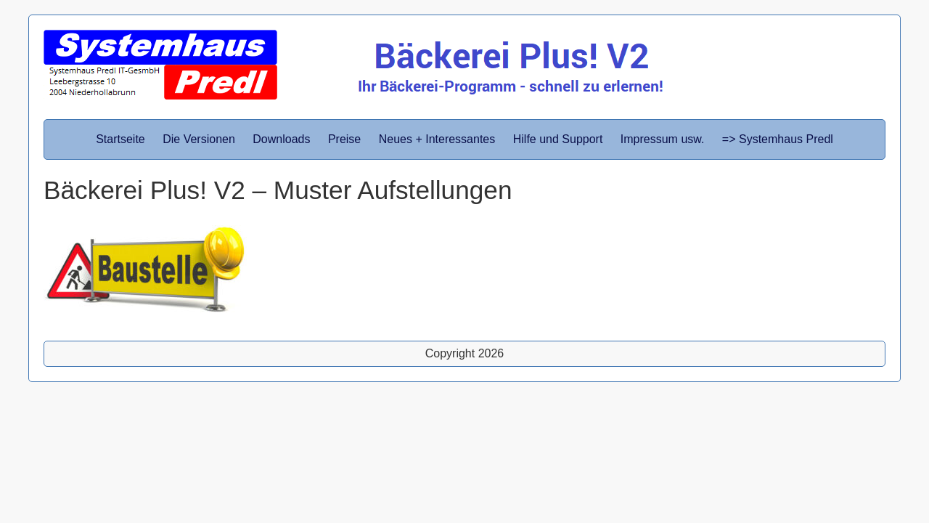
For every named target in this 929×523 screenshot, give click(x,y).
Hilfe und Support (558, 139)
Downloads (281, 139)
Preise (344, 139)
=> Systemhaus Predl (777, 139)
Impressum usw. (663, 139)
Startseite (120, 139)
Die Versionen (199, 139)
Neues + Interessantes (437, 139)
